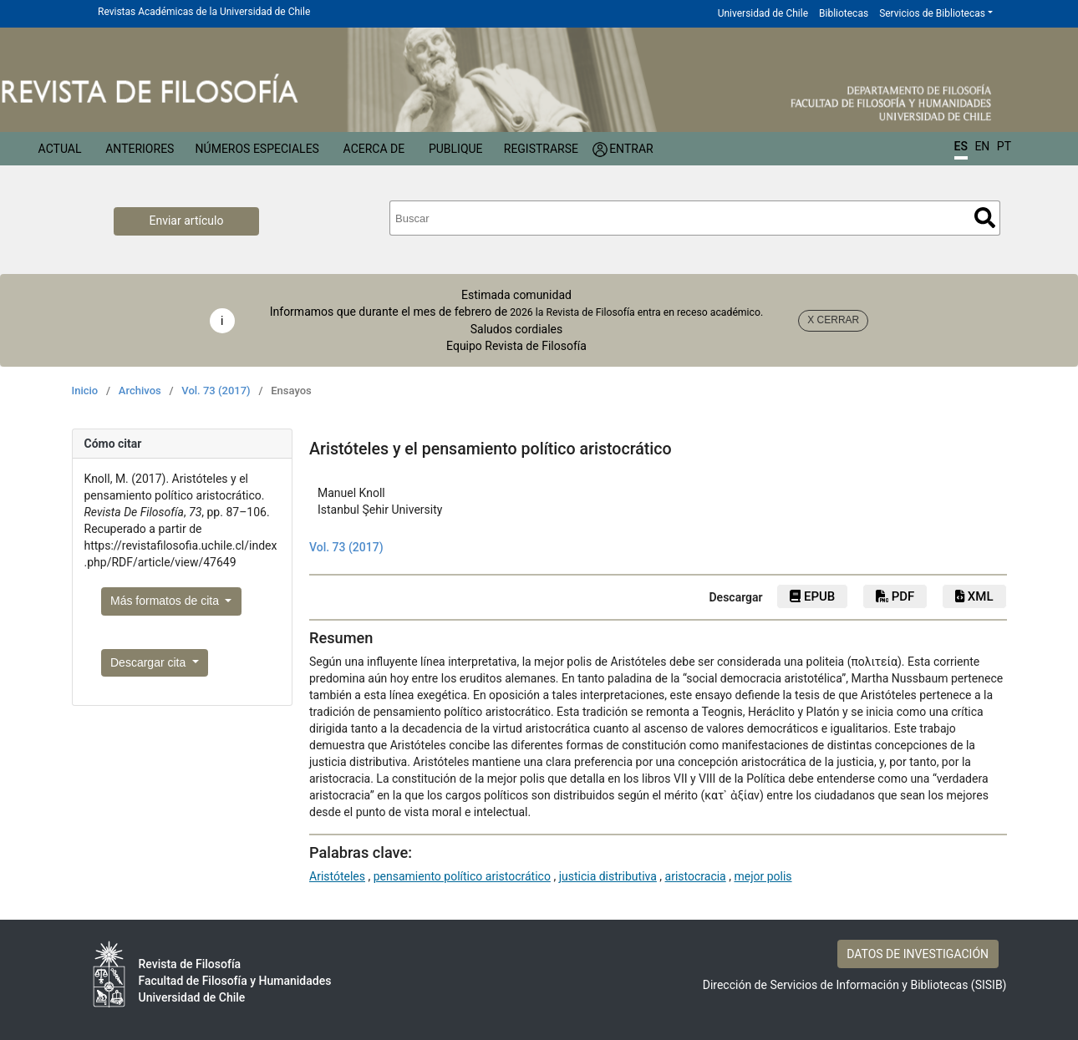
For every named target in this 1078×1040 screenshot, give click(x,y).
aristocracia (695, 876)
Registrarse (541, 148)
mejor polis (762, 876)
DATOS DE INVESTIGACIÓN (918, 954)
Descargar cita (149, 662)
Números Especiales (257, 148)
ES (961, 146)
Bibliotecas (843, 13)
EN (981, 146)
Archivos (140, 390)
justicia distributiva (608, 876)
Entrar (631, 148)
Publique (456, 148)
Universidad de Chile (763, 13)
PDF (895, 596)
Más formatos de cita (166, 600)
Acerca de (374, 148)
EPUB (812, 596)
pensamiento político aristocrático (462, 876)
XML (974, 596)
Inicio (85, 390)
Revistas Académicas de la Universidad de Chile (204, 12)
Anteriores (139, 148)
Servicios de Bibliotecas (932, 13)
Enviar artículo (187, 220)
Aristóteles (337, 876)
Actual (60, 148)
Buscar (984, 217)
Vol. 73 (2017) (215, 390)
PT (1004, 146)
